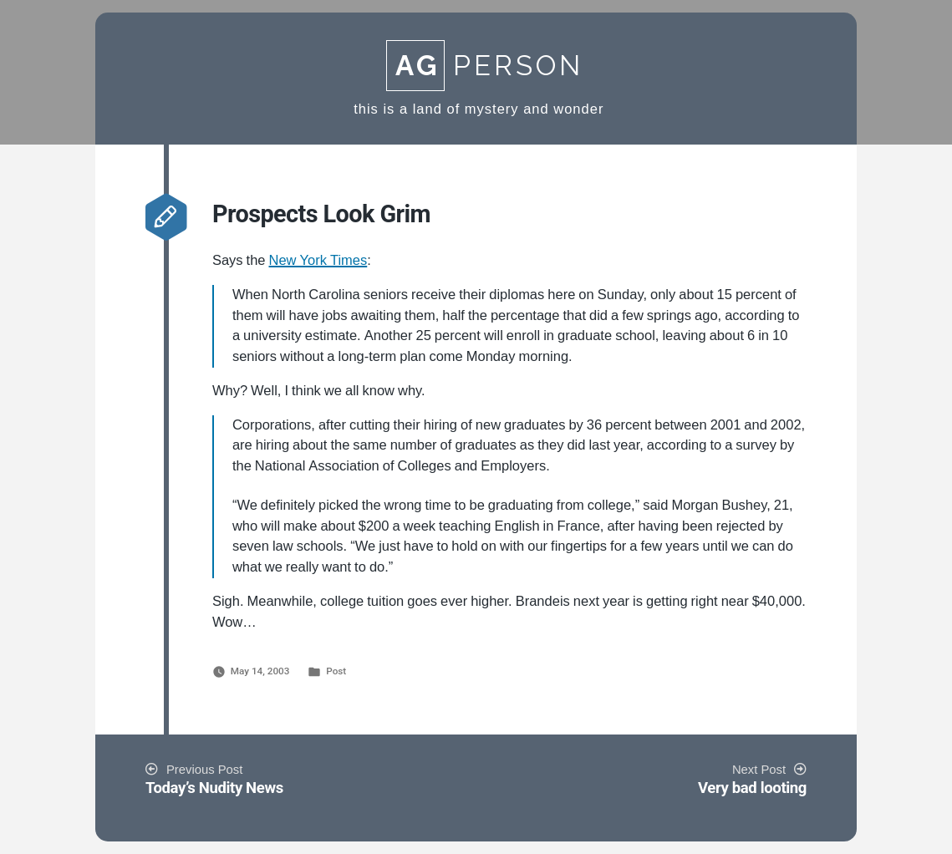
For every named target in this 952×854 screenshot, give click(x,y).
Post (336, 671)
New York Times (318, 260)
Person (484, 65)
